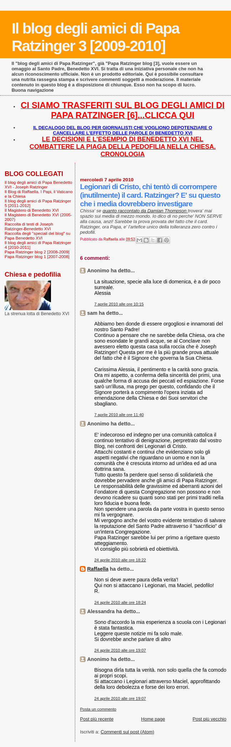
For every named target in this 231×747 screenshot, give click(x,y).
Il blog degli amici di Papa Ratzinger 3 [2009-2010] (95, 37)
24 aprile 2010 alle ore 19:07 (120, 650)
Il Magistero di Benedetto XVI (32, 210)
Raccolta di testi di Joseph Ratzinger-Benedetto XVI (29, 226)
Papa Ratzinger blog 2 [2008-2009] (37, 251)
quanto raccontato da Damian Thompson (145, 210)
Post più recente (96, 719)
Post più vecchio (209, 719)
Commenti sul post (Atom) (127, 732)
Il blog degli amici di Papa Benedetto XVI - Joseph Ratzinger (38, 184)
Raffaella (97, 569)
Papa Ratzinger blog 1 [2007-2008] (37, 256)
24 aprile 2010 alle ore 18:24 (120, 602)
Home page (153, 719)
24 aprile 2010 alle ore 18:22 (120, 560)
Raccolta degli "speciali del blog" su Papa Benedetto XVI (37, 235)
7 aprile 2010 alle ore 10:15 (119, 304)
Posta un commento (98, 709)
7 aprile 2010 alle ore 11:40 (119, 415)
